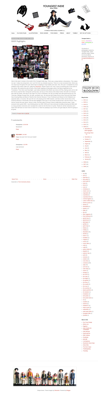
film (84, 212)
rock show (85, 261)
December (87, 128)
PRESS (62, 33)
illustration (85, 232)
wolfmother (86, 309)
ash (84, 175)
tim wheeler (86, 292)
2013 (84, 117)
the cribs (85, 276)
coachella (85, 195)
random (85, 259)
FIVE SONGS (54, 33)
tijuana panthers (87, 290)
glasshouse (86, 220)
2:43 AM (24, 134)
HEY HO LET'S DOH (85, 33)
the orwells (85, 284)
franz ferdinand (87, 216)
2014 (84, 115)
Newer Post (15, 179)
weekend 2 (86, 305)
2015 (84, 113)
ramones (85, 257)
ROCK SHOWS (44, 33)
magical (85, 239)
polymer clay (86, 253)
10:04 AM (25, 124)
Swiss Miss (86, 345)
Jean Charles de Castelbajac (87, 328)
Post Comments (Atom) (24, 182)
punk (84, 255)
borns (84, 185)
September (88, 141)
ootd (84, 245)
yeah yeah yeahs (87, 311)
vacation (85, 301)
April (86, 152)
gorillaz (85, 224)
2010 (84, 124)
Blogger (68, 390)
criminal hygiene (87, 198)
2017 (84, 109)
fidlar (84, 210)
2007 (84, 164)
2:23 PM (25, 144)
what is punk (86, 307)
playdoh (85, 251)
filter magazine (86, 214)
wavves (85, 303)
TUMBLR (75, 33)
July (86, 146)
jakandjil (85, 339)
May (86, 150)
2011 (84, 122)
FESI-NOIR (19, 134)
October (87, 139)
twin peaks (85, 296)
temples (85, 272)
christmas (85, 189)
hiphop (84, 228)
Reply (17, 129)
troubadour (86, 294)
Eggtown (85, 326)
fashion (85, 208)
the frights (85, 278)
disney (84, 204)
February (87, 157)
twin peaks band (87, 298)
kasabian (85, 237)
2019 (84, 104)
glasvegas (85, 222)
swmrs (84, 270)
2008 (84, 162)
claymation (85, 193)
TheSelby (85, 351)
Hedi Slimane (86, 331)
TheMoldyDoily (87, 349)
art (83, 173)
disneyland (85, 206)
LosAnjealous (86, 341)
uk (83, 299)
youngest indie (86, 313)
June (86, 148)
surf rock (85, 266)
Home (12, 33)
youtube (85, 315)
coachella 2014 (87, 197)
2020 (84, 102)
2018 (84, 106)
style (84, 264)
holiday (85, 230)
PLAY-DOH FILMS (21, 33)
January (87, 159)
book (84, 183)
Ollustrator (57, 390)
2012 (84, 120)
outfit (84, 247)
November (87, 137)
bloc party (85, 179)
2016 (84, 111)
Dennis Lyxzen (86, 202)
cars (84, 187)
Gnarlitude (85, 337)
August (87, 143)
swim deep (85, 268)
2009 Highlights (88, 130)
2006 (84, 166)
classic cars (86, 191)
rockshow (85, 263)
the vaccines (86, 288)
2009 (84, 126)
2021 (84, 100)
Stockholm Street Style (89, 343)
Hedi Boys (38, 86)
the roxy (85, 286)
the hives (85, 282)
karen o (85, 235)
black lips (85, 177)
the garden (85, 280)
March (86, 155)
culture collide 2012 (88, 200)
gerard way (86, 218)
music (84, 241)
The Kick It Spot (87, 347)
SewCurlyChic (86, 333)
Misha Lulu (86, 324)
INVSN (85, 233)
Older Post (74, 179)
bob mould (85, 181)
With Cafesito (86, 335)
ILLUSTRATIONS (33, 33)
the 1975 (85, 274)
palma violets (86, 249)
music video (86, 243)
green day (85, 226)
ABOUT (68, 33)
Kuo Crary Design (87, 322)
